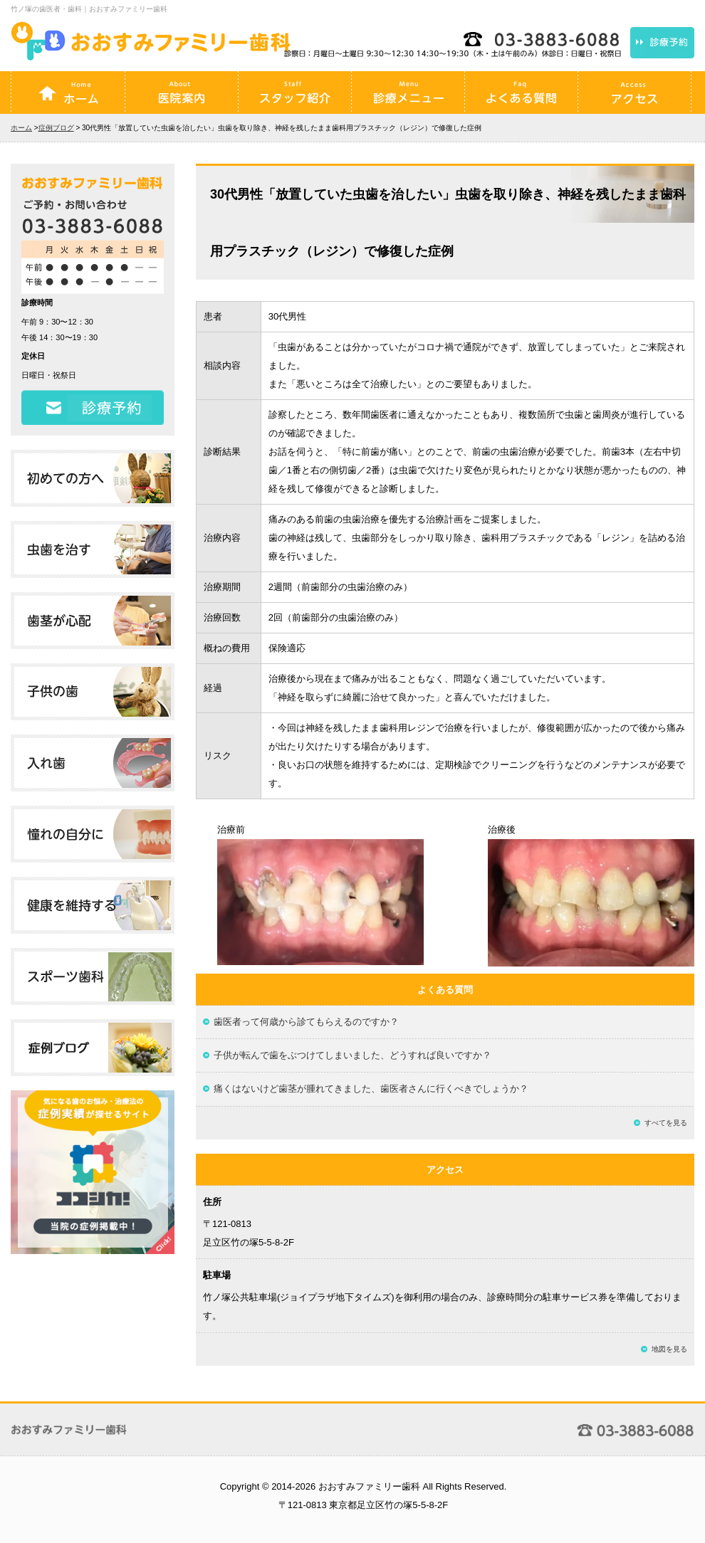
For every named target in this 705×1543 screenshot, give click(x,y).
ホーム (68, 92)
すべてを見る (665, 1123)
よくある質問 (521, 92)
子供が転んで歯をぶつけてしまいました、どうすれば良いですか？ (352, 1055)
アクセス (634, 92)
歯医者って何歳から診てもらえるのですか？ (306, 1021)
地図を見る (669, 1349)
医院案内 (181, 92)
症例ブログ (56, 128)
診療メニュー (408, 92)
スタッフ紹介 (295, 92)
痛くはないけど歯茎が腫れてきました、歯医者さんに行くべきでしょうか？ (371, 1088)
